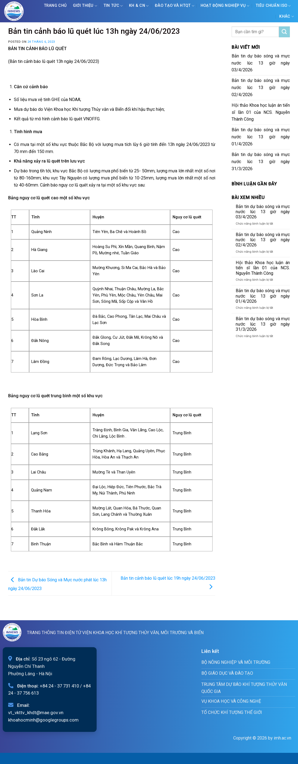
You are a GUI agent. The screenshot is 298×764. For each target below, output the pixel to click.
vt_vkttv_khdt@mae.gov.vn (35, 712)
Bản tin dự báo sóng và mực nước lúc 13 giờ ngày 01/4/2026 (261, 136)
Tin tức (113, 5)
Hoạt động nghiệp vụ (225, 5)
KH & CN (139, 5)
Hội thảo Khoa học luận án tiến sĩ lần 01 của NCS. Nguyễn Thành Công (261, 112)
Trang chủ (55, 5)
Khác (286, 16)
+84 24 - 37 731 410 (59, 686)
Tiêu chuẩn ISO (273, 5)
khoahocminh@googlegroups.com (43, 720)
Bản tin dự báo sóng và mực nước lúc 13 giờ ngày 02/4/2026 (261, 87)
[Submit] (284, 31)
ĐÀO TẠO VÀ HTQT (174, 5)
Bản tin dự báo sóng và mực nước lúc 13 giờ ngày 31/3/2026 (261, 161)
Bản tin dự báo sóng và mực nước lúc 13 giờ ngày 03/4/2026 (261, 63)
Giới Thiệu (85, 5)
